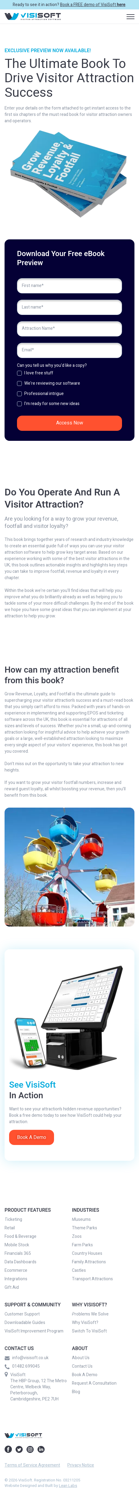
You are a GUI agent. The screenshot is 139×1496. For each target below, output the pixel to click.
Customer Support (22, 1314)
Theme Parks (84, 1228)
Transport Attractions (92, 1279)
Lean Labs (68, 1485)
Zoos (77, 1237)
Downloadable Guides (25, 1323)
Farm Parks (82, 1245)
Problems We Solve (90, 1314)
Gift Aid (12, 1288)
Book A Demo (84, 1375)
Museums (81, 1220)
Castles (79, 1271)
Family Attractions (89, 1262)
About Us (81, 1358)
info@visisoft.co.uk (27, 1358)
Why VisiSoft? (85, 1323)
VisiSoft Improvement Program (34, 1331)
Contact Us (82, 1366)
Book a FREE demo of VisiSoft (92, 5)
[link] (33, 16)
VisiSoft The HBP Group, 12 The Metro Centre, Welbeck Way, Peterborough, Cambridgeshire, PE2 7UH (38, 1387)
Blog (76, 1392)
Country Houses (87, 1254)
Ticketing (13, 1220)
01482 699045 (22, 1366)
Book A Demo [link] (31, 1137)
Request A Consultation (94, 1383)
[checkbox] (69, 390)
